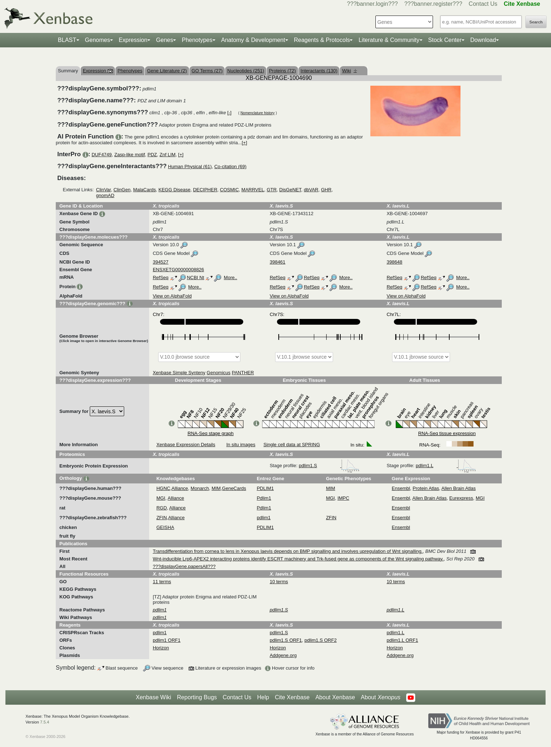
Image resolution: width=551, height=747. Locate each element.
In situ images (240, 444)
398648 (394, 262)
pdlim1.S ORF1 (286, 640)
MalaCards (144, 189)
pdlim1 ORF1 (167, 640)
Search (536, 22)
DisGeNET (290, 189)
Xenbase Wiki (153, 697)
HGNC (163, 488)
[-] (229, 112)
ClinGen (121, 189)
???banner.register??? (433, 4)
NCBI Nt (195, 277)
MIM (215, 488)
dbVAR (311, 189)
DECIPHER (205, 189)
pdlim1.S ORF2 (320, 640)
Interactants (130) (318, 70)
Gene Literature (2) (167, 70)
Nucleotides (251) (245, 70)
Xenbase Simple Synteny (179, 372)
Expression (133, 40)
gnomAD (105, 195)
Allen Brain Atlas (458, 488)
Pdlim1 (264, 498)
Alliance (180, 488)
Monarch (200, 488)
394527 (160, 262)
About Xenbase (335, 697)
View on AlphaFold (172, 296)
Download (483, 40)
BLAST (67, 40)
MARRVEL (252, 189)
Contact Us (483, 4)
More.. (230, 277)
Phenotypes (197, 40)
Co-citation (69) (230, 166)
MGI (160, 498)
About (380, 697)
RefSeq (160, 277)
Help (263, 697)
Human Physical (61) (190, 166)
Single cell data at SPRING (292, 444)
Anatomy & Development (253, 40)
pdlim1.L (446, 465)
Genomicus (219, 372)
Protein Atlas (426, 488)
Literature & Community (388, 40)
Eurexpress (461, 498)
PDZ (152, 154)
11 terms (162, 581)
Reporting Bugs (197, 697)
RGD (161, 508)
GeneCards (234, 488)
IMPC (343, 498)
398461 (277, 262)
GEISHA (165, 527)
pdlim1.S (329, 465)
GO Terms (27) (207, 70)
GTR (272, 189)
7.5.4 (44, 722)
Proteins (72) (282, 70)
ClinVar (103, 189)
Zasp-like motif (129, 154)
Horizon (161, 647)
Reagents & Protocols (322, 40)
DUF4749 (102, 154)
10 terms (279, 581)
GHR (326, 189)
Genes (164, 40)
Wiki (349, 70)
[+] (244, 142)
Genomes (97, 40)
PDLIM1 (265, 488)
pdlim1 (263, 517)
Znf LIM (168, 154)
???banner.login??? (372, 4)
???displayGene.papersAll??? (184, 566)
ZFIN (161, 517)
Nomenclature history (257, 113)
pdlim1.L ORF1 (402, 640)
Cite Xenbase (292, 697)
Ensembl (401, 488)
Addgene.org (283, 655)
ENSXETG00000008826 (178, 269)
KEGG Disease (174, 189)
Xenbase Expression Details (185, 444)
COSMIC (229, 189)
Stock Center (445, 40)
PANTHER (243, 372)
